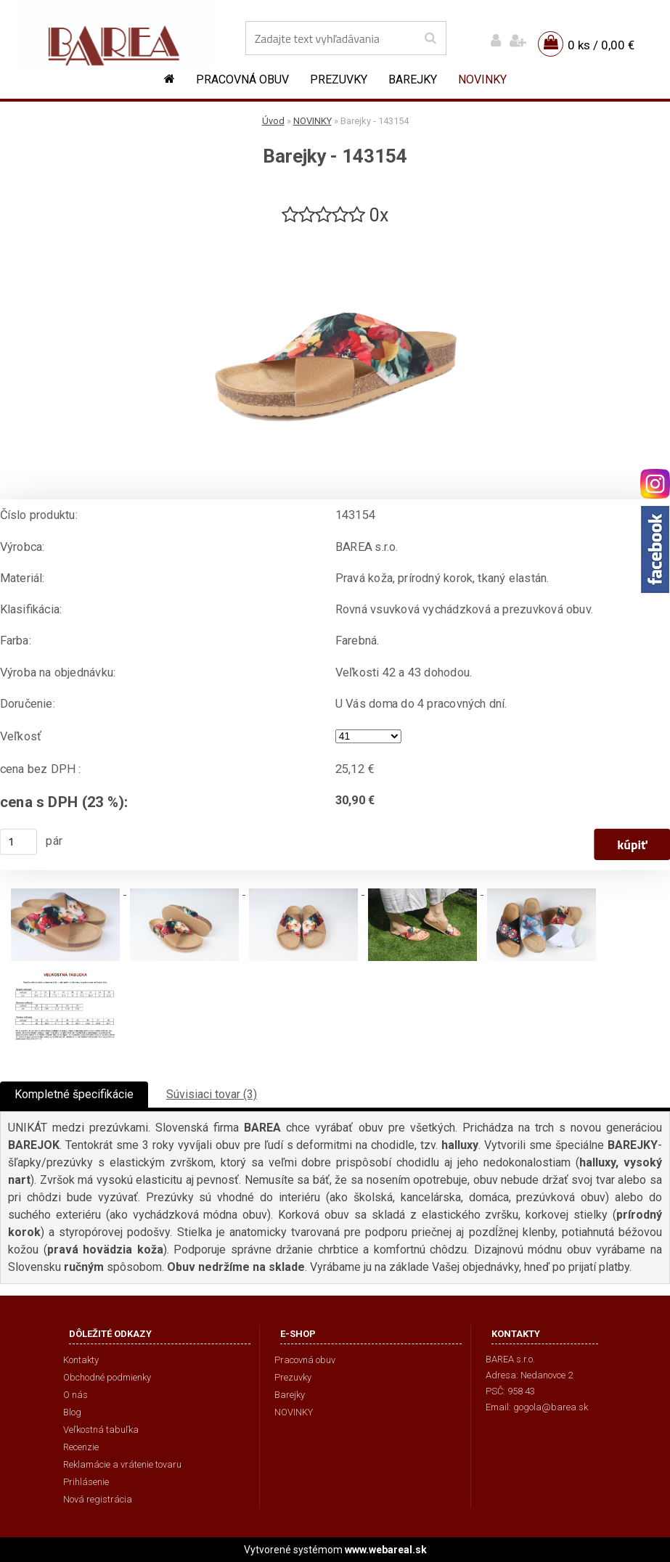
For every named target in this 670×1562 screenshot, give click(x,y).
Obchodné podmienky (107, 1377)
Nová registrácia (97, 1499)
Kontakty (81, 1359)
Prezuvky (338, 79)
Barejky (412, 79)
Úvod (273, 120)
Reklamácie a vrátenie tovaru (122, 1464)
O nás (75, 1394)
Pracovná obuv (242, 79)
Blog (72, 1412)
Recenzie (81, 1447)
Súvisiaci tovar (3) (211, 1094)
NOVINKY (482, 79)
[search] (430, 38)
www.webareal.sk (386, 1549)
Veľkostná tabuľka (101, 1429)
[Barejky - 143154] (335, 233)
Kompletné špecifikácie (74, 1094)
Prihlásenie (86, 1481)
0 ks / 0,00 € (601, 45)
